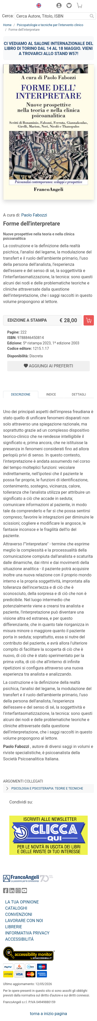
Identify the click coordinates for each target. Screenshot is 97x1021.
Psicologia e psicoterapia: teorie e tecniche (47, 788)
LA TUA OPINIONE (22, 902)
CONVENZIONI (18, 914)
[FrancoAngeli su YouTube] (24, 891)
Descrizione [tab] (20, 394)
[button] (37, 6)
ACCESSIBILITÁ (19, 939)
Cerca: (8, 15)
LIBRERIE (13, 926)
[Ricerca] (92, 16)
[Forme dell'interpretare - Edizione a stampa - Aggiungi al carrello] (89, 320)
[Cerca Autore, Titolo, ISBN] (51, 16)
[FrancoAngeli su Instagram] (18, 891)
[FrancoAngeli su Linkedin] (11, 891)
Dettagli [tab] (79, 394)
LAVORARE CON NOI (24, 920)
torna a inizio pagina (48, 1013)
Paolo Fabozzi (34, 215)
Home (7, 25)
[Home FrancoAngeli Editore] (17, 6)
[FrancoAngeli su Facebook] (5, 891)
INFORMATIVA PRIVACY (27, 933)
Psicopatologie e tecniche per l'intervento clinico (50, 25)
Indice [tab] (51, 394)
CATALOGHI (16, 908)
